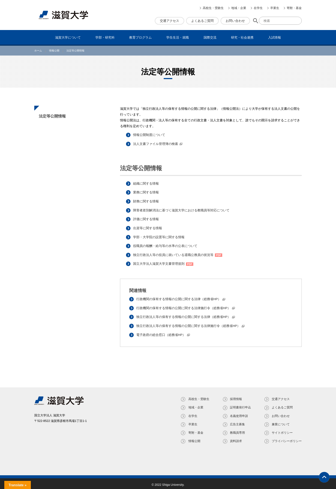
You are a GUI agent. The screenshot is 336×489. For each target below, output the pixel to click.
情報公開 (194, 439)
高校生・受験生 (213, 8)
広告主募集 (237, 422)
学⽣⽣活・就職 (177, 37)
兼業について (281, 422)
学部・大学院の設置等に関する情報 (159, 236)
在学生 (258, 8)
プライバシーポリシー (287, 439)
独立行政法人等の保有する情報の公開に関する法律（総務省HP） (184, 315)
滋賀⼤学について (68, 37)
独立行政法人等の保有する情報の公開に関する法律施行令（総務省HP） (189, 324)
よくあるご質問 (202, 21)
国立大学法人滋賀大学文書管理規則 (159, 262)
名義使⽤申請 (239, 413)
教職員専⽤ (237, 430)
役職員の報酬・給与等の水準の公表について (166, 245)
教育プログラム (140, 37)
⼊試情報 (274, 37)
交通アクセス (169, 21)
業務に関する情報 (146, 192)
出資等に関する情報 (148, 227)
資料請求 (236, 439)
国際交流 (210, 37)
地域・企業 (238, 8)
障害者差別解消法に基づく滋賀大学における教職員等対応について (182, 209)
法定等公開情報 (52, 116)
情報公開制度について (150, 135)
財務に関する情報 (146, 201)
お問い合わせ (235, 21)
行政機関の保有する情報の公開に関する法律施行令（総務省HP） (184, 306)
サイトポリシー (282, 430)
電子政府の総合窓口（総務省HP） (161, 332)
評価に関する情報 (146, 218)
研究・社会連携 (242, 37)
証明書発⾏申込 (240, 405)
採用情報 (236, 397)
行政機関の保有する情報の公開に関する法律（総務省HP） (179, 297)
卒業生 (274, 8)
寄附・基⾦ (294, 8)
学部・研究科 (105, 37)
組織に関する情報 (146, 183)
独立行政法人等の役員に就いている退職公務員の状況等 (174, 253)
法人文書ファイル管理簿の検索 (156, 143)
